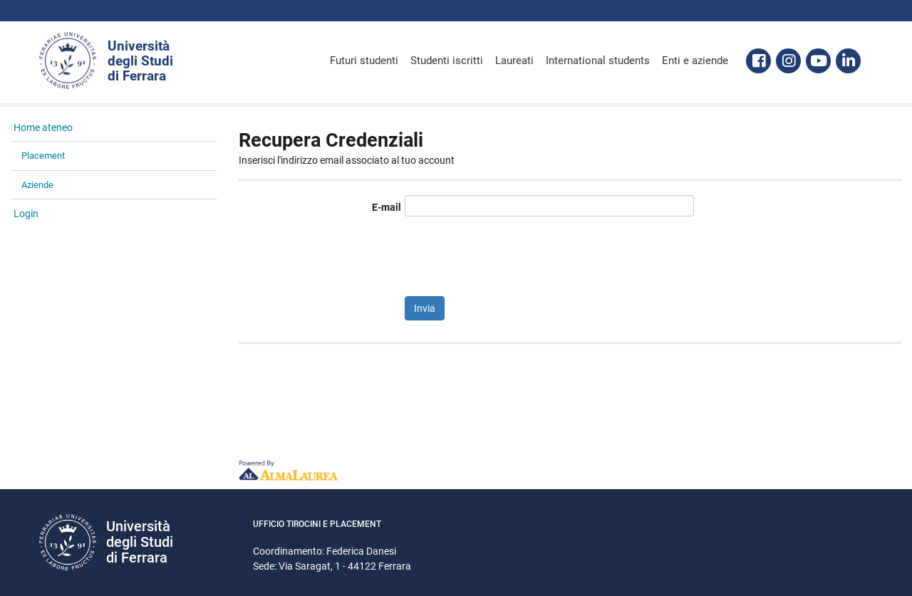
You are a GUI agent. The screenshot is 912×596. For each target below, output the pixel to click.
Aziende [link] (37, 184)
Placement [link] (43, 155)
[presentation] (513, 254)
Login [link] (26, 213)
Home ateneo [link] (43, 127)
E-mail (386, 207)
